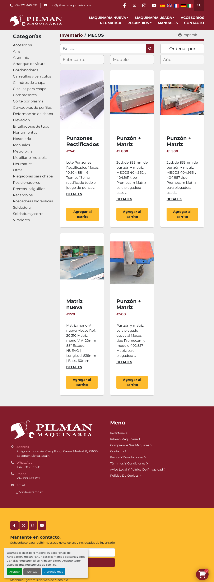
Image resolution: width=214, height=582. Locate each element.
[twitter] (132, 5)
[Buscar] (103, 48)
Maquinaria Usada (153, 18)
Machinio (61, 580)
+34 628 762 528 (28, 467)
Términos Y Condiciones (127, 463)
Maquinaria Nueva (107, 18)
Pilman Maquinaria (124, 439)
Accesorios (192, 18)
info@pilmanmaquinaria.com (70, 5)
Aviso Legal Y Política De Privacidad (136, 469)
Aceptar (14, 571)
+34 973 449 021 (25, 5)
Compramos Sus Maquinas (129, 445)
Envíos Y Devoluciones (126, 457)
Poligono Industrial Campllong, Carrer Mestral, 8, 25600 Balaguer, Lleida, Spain (57, 453)
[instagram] (143, 5)
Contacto (194, 23)
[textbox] (78, 59)
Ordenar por (182, 48)
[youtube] (153, 5)
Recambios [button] (138, 23)
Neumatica (110, 23)
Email (21, 485)
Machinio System (23, 580)
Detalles (74, 194)
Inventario (117, 433)
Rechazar (32, 571)
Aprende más (54, 571)
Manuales (168, 23)
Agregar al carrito (82, 214)
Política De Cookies (124, 475)
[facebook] (121, 5)
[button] (109, 17)
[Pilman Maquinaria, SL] (51, 429)
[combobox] (82, 59)
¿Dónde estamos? (29, 492)
